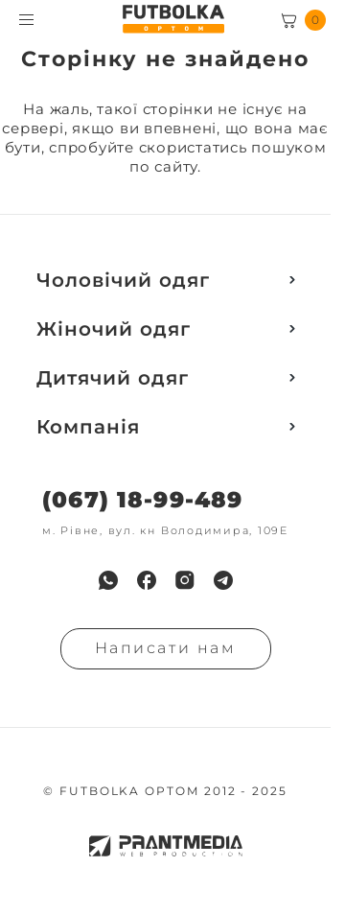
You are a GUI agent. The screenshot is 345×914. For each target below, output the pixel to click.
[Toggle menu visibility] (26, 19)
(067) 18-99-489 (142, 500)
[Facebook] (146, 580)
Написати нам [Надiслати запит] (166, 648)
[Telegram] (223, 580)
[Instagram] (185, 580)
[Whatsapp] (108, 580)
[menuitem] (108, 580)
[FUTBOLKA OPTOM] (173, 19)
